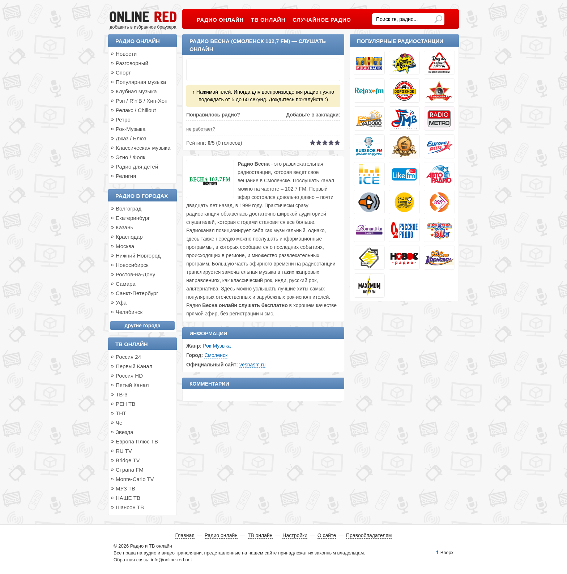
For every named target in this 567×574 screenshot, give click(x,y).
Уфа (121, 302)
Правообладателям (369, 535)
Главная (185, 535)
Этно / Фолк (130, 157)
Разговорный (132, 63)
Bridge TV (128, 460)
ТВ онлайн (131, 344)
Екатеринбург (133, 218)
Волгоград (128, 208)
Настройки (294, 535)
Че (119, 423)
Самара (126, 284)
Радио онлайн (137, 41)
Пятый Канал (132, 385)
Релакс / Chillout (136, 110)
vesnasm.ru (252, 364)
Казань (124, 227)
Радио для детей (137, 166)
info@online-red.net (171, 559)
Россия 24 (128, 357)
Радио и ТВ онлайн (151, 546)
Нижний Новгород (138, 255)
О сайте (326, 535)
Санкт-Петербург (137, 293)
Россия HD (129, 376)
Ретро (123, 119)
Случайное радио (322, 20)
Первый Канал (134, 366)
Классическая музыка (143, 148)
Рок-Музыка (217, 346)
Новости (126, 54)
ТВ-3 (122, 394)
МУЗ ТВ (125, 488)
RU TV (124, 451)
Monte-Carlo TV (135, 479)
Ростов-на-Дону (135, 274)
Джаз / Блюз (131, 138)
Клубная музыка (136, 91)
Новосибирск (132, 265)
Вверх (446, 552)
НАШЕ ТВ (128, 498)
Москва (125, 246)
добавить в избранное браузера (143, 27)
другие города (143, 325)
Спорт (123, 72)
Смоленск (215, 355)
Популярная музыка (141, 82)
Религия (126, 176)
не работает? (200, 129)
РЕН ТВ (125, 404)
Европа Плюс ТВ (137, 441)
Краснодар (129, 237)
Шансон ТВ (130, 507)
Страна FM (130, 470)
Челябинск (129, 312)
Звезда (124, 432)
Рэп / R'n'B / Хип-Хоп (141, 101)
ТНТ (121, 413)
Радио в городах (141, 196)
